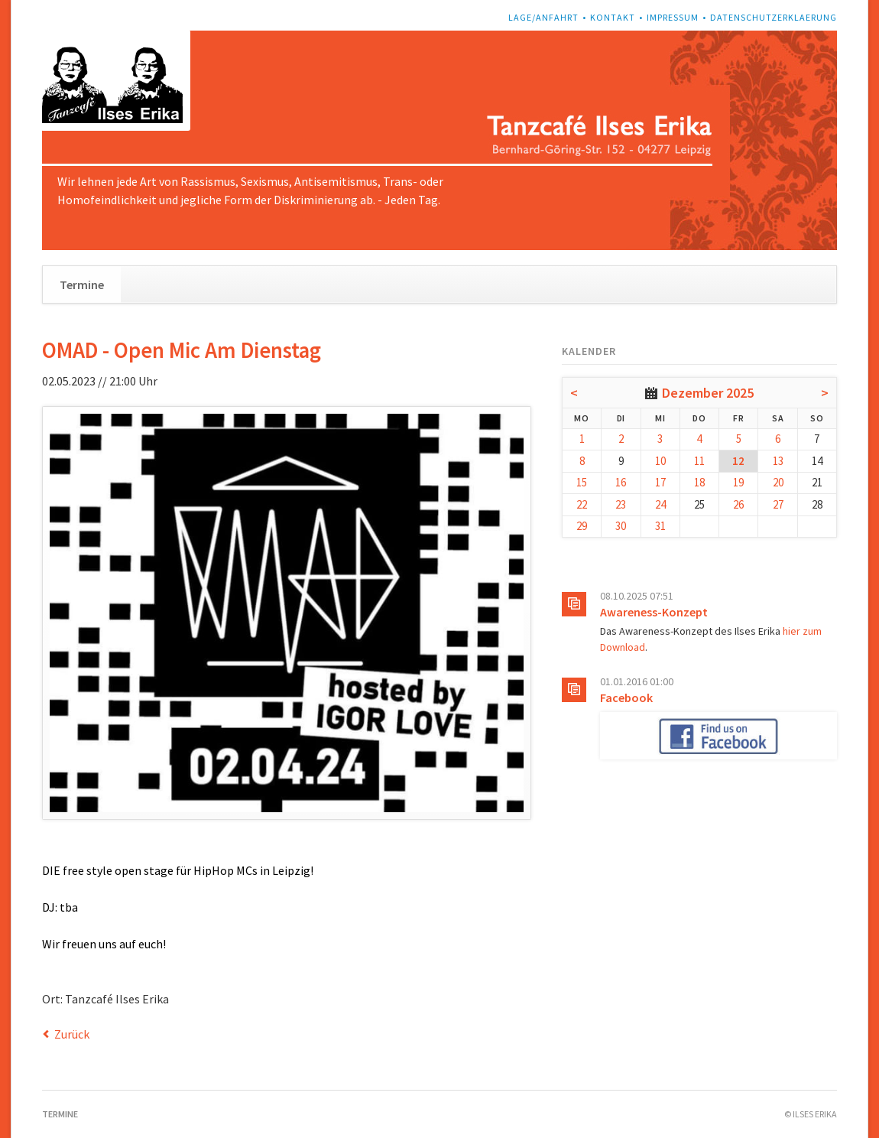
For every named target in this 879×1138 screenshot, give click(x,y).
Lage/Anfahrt (543, 17)
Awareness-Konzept (654, 611)
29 (581, 526)
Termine (82, 284)
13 (778, 461)
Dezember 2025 (708, 393)
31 (660, 526)
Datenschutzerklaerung (773, 17)
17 (660, 482)
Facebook (626, 697)
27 (778, 504)
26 (738, 504)
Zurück (71, 1034)
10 (660, 461)
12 (738, 461)
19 (738, 482)
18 (699, 482)
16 (620, 482)
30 (620, 526)
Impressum (673, 17)
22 (581, 504)
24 (660, 504)
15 (581, 482)
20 (778, 482)
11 (699, 461)
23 (620, 504)
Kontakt (612, 17)
